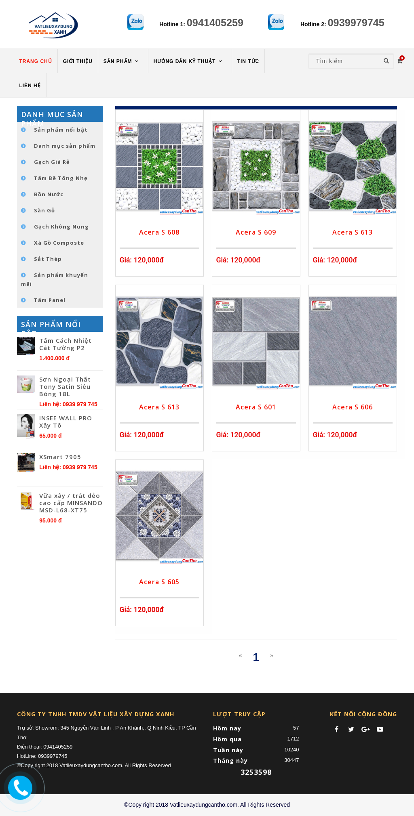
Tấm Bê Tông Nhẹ (61, 178)
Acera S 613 (352, 232)
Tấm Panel (49, 300)
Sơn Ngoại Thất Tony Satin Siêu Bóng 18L (65, 386)
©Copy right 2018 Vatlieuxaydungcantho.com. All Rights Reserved (207, 804)
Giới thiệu (78, 61)
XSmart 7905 (60, 457)
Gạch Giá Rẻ (52, 162)
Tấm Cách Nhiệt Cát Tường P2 (65, 344)
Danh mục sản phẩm (64, 145)
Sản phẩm (122, 61)
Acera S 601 (256, 407)
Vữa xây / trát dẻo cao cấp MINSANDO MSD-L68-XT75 (71, 502)
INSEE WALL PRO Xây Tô (65, 421)
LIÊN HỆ (30, 85)
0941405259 (215, 22)
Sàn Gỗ (44, 210)
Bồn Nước (48, 194)
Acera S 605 (159, 581)
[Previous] (240, 655)
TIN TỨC (248, 61)
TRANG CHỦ (35, 61)
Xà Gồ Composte (59, 242)
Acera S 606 (352, 407)
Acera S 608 (159, 232)
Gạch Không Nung (61, 226)
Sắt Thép (48, 258)
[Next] (271, 655)
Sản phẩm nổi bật (61, 129)
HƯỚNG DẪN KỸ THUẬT (189, 61)
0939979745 (356, 22)
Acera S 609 (256, 232)
